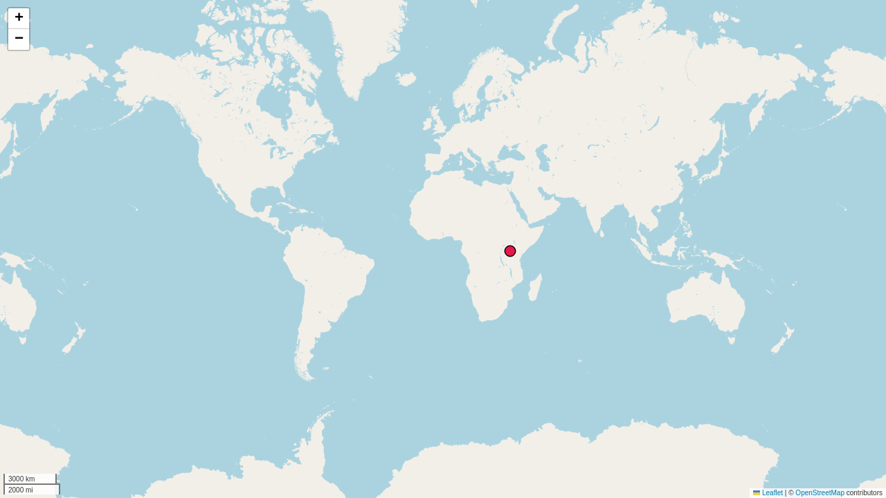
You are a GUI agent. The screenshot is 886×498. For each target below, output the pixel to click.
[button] (18, 18)
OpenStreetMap (819, 493)
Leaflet (768, 493)
